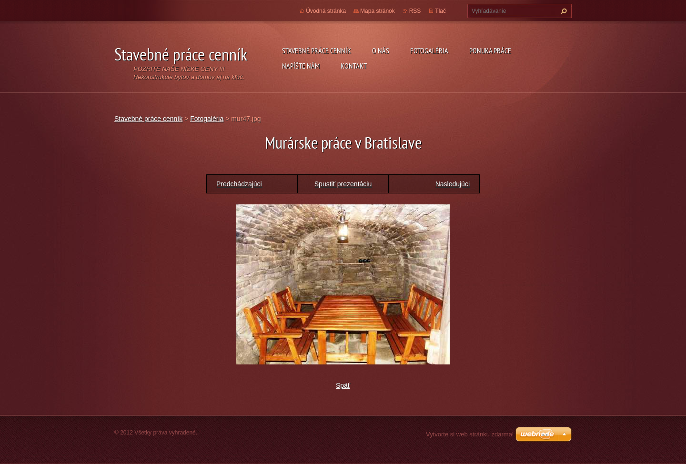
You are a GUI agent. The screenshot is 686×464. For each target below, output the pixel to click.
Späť (343, 385)
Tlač (440, 11)
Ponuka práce (490, 50)
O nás (380, 50)
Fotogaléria (429, 50)
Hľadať (562, 11)
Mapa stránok (377, 11)
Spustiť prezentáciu (343, 184)
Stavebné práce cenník (316, 50)
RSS (415, 11)
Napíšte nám (301, 66)
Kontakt (354, 66)
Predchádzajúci (239, 184)
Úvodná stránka (326, 11)
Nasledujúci (452, 184)
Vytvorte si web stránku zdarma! (470, 434)
